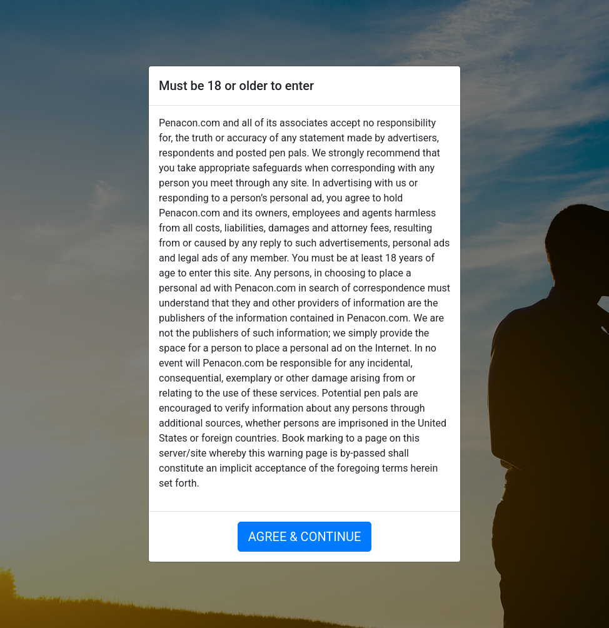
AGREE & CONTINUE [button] (304, 536)
